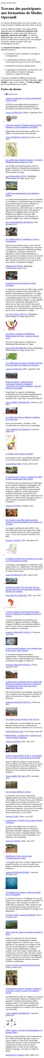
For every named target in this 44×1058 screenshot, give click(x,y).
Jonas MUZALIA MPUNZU (16, 595)
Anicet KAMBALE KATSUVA (17, 137)
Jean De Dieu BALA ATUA (16, 176)
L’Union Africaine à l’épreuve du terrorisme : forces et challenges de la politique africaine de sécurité (23, 614)
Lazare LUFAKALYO (14, 113)
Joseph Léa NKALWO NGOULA (18, 632)
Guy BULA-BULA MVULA (16, 314)
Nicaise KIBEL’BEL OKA (16, 776)
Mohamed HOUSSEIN (14, 266)
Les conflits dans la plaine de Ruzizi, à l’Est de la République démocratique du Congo (24, 161)
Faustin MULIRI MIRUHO (16, 348)
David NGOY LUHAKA (15, 1055)
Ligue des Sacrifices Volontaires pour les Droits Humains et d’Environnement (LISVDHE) (23, 126)
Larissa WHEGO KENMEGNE (17, 402)
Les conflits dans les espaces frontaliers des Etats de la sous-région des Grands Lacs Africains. (24, 364)
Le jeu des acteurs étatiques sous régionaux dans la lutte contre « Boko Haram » (24, 649)
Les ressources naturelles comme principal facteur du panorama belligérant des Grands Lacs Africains (24, 522)
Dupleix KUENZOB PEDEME (17, 872)
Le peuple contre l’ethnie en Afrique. (19, 454)
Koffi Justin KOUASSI (14, 731)
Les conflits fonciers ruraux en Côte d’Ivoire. (23, 719)
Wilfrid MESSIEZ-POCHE (29, 965)
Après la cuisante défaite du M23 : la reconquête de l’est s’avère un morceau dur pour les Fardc (24, 757)
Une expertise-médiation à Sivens (18, 792)
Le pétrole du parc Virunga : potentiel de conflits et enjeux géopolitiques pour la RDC (24, 478)
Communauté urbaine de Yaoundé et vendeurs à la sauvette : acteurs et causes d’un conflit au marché (23, 991)
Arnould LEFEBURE (27, 915)
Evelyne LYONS (12, 816)
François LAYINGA (13, 506)
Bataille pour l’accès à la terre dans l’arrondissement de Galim (19, 857)
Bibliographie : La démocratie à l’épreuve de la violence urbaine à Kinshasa (23, 736)
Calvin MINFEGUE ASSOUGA (18, 429)
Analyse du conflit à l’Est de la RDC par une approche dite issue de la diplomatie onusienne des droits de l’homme (23, 589)
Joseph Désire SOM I (14, 464)
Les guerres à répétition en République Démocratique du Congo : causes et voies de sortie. (22, 336)
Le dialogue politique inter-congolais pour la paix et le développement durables (24, 560)
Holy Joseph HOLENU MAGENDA (19, 222)
